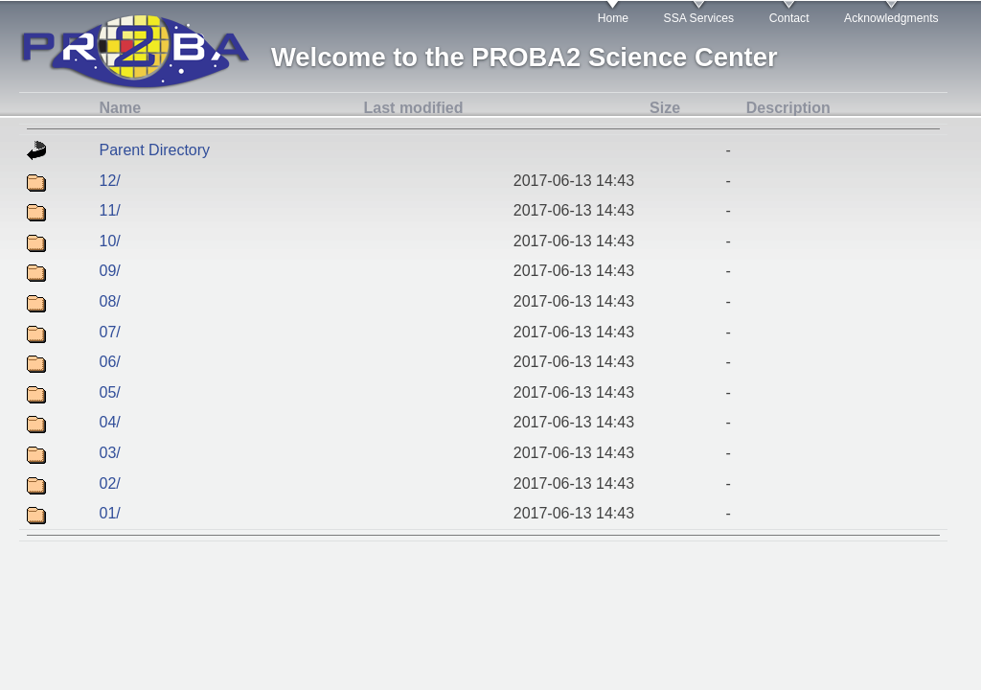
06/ (110, 362)
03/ (110, 453)
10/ (110, 241)
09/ (110, 271)
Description (788, 108)
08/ (110, 301)
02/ (110, 483)
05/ (110, 392)
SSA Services (699, 18)
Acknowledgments (891, 18)
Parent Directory (155, 150)
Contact (789, 18)
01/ (110, 513)
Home (613, 18)
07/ (110, 332)
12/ (110, 180)
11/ (110, 210)
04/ (110, 422)
